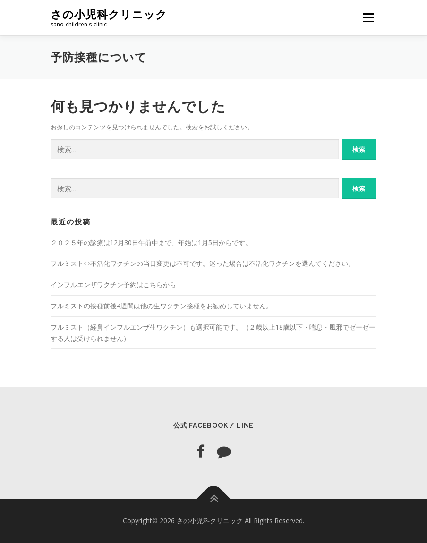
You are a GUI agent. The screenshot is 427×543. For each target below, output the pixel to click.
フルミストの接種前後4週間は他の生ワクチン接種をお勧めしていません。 (162, 305)
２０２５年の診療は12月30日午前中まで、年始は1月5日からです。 (151, 242)
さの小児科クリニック (109, 14)
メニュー (368, 17)
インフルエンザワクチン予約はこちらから (113, 284)
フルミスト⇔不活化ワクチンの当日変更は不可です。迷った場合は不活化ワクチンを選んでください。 (203, 263)
